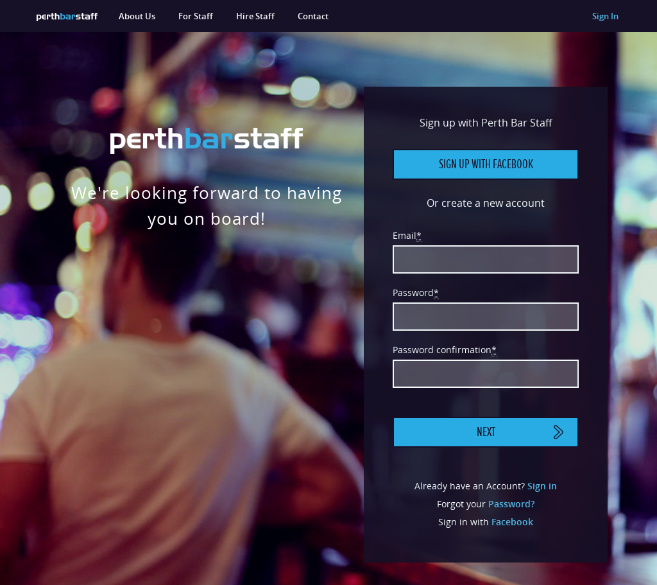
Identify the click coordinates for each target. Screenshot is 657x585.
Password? (511, 504)
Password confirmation (445, 350)
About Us (137, 16)
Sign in (542, 486)
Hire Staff (255, 16)
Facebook (512, 522)
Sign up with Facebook (486, 164)
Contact (313, 16)
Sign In (605, 16)
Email (407, 235)
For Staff (195, 16)
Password (416, 292)
